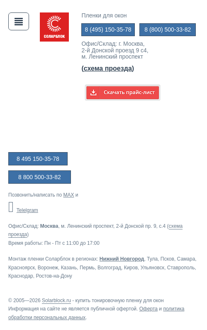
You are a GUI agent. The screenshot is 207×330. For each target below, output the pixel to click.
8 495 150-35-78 (38, 158)
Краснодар (20, 276)
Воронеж (48, 268)
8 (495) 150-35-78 (108, 29)
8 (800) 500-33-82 (167, 29)
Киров (131, 268)
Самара (186, 259)
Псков (167, 259)
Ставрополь (181, 268)
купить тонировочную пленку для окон (119, 300)
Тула (152, 259)
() (107, 68)
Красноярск (21, 268)
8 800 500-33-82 (39, 177)
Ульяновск (152, 268)
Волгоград (109, 268)
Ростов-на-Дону (54, 276)
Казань (69, 268)
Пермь (87, 268)
